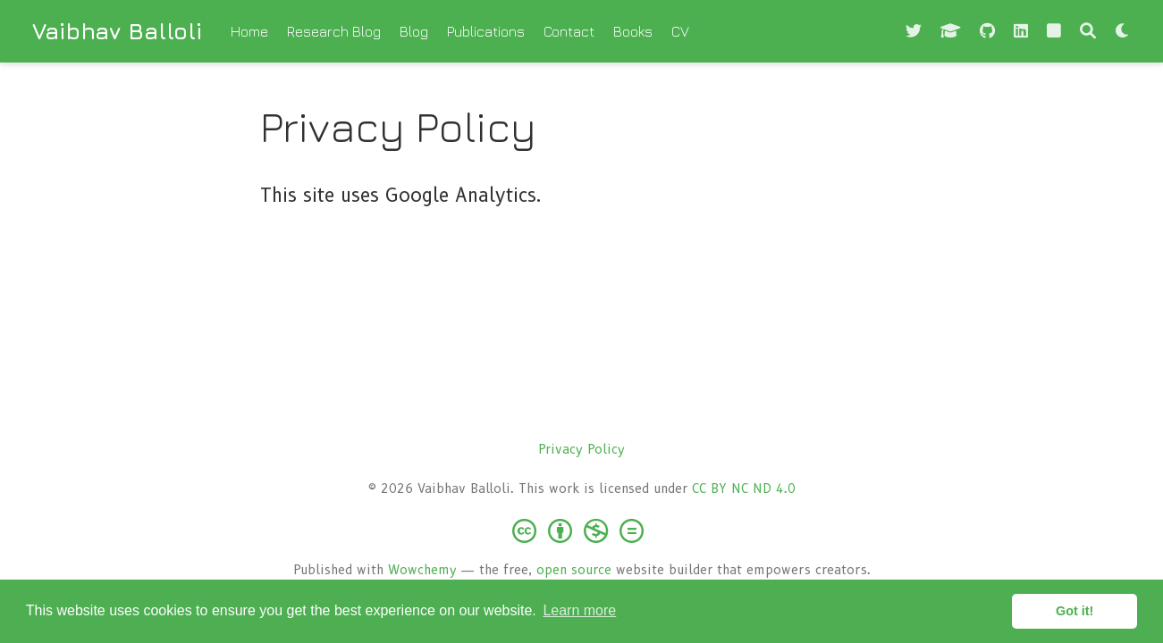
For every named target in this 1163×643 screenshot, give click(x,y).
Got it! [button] (1074, 611)
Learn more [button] (579, 610)
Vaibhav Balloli (117, 31)
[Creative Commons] (581, 530)
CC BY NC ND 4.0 (744, 488)
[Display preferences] (1123, 31)
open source (573, 570)
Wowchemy (422, 570)
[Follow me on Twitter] (914, 31)
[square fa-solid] (1054, 31)
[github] (987, 31)
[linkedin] (1021, 31)
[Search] (1088, 31)
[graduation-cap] (950, 31)
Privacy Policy (581, 449)
